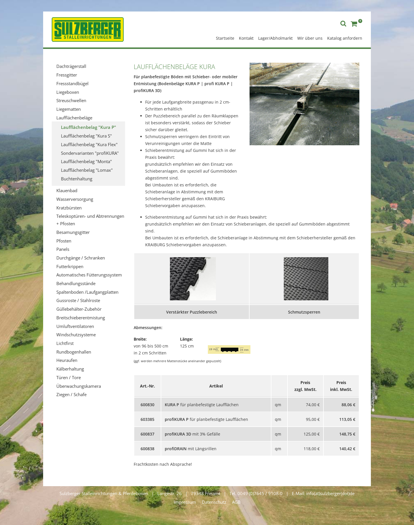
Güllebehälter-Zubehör (78, 309)
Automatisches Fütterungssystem (89, 275)
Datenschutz (214, 502)
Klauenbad (66, 190)
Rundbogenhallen (73, 352)
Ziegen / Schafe (71, 394)
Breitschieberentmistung (80, 317)
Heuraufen (66, 360)
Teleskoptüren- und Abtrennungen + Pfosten (90, 219)
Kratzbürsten (69, 208)
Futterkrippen (69, 266)
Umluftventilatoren (75, 326)
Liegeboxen (67, 92)
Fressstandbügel (72, 83)
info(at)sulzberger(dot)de (330, 493)
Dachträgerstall (71, 66)
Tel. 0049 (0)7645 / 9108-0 (256, 493)
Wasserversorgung (74, 199)
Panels (62, 249)
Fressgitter (66, 75)
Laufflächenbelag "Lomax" (87, 170)
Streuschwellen (71, 100)
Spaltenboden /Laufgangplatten (87, 292)
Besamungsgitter (73, 232)
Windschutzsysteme (76, 334)
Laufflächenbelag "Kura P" (88, 127)
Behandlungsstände (75, 283)
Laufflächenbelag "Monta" (86, 161)
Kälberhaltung (70, 369)
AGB (236, 502)
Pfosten (63, 241)
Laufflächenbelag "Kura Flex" (89, 144)
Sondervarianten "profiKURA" (90, 153)
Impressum (185, 502)
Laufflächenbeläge (74, 118)
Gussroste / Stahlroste (78, 300)
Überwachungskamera (78, 386)
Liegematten (68, 109)
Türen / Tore (68, 377)
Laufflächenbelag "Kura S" (86, 136)
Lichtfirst (65, 343)
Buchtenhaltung (76, 179)
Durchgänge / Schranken (80, 258)
